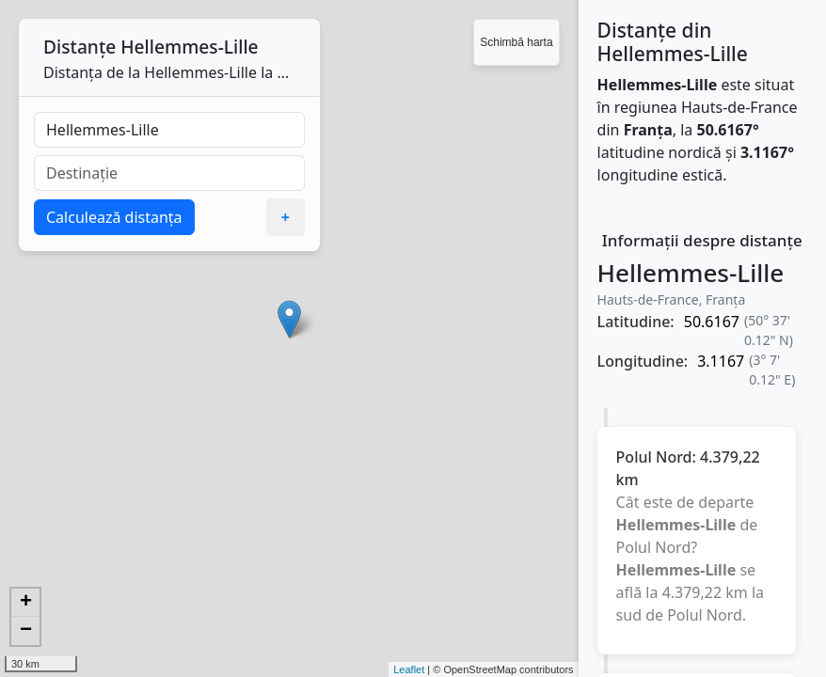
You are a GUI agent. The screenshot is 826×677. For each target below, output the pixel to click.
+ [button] (26, 603)
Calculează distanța (114, 217)
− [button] (26, 631)
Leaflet (408, 669)
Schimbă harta (516, 42)
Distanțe (79, 46)
